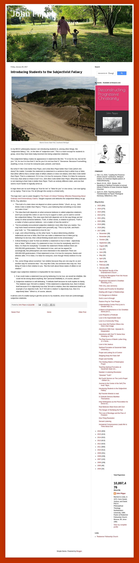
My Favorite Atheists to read (109, 394)
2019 (99, 224)
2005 (99, 466)
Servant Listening (105, 421)
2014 (99, 437)
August (102, 246)
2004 (99, 469)
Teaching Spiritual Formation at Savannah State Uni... (110, 368)
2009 (99, 453)
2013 (99, 440)
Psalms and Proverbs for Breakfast (111, 289)
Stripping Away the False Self (109, 356)
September (103, 243)
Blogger (79, 551)
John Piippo (34, 13)
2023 (99, 212)
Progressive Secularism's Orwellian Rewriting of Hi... (111, 282)
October (102, 240)
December (103, 233)
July (101, 249)
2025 (99, 206)
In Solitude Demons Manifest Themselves (109, 398)
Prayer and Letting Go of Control (110, 353)
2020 (99, 221)
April (101, 258)
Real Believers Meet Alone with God (111, 407)
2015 (99, 434)
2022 (99, 215)
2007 (99, 459)
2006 (99, 462)
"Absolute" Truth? (105, 375)
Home (49, 312)
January (102, 268)
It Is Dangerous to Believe (108, 295)
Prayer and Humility (106, 359)
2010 (99, 450)
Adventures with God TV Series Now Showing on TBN (112, 335)
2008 (99, 456)
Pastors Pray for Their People (109, 301)
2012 (99, 444)
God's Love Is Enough (107, 298)
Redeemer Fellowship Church (107, 537)
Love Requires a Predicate (108, 315)
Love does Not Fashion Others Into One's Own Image (111, 325)
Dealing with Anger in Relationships (111, 292)
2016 (99, 431)
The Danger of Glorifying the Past (111, 410)
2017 (99, 231)
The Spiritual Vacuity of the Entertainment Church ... (108, 271)
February (102, 265)
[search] (105, 73)
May (101, 255)
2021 (99, 218)
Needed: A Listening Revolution (110, 372)
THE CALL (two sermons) (108, 286)
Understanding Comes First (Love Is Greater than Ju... (112, 305)
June (101, 252)
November (103, 236)
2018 (99, 227)
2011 (99, 447)
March (101, 262)
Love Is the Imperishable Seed (110, 318)
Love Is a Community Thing (108, 321)
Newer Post (15, 312)
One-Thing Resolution (107, 418)
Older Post (82, 312)
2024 (99, 209)
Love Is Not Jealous (106, 344)
